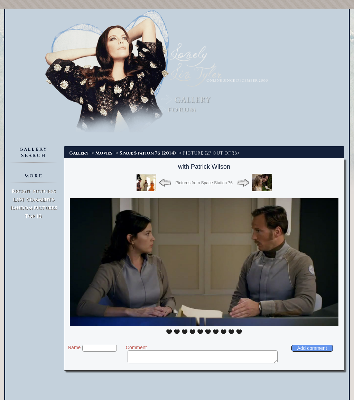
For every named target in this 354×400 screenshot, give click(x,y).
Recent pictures (33, 191)
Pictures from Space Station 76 (204, 182)
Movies (104, 153)
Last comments (33, 199)
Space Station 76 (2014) (148, 153)
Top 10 (33, 216)
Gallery (78, 153)
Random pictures (33, 208)
